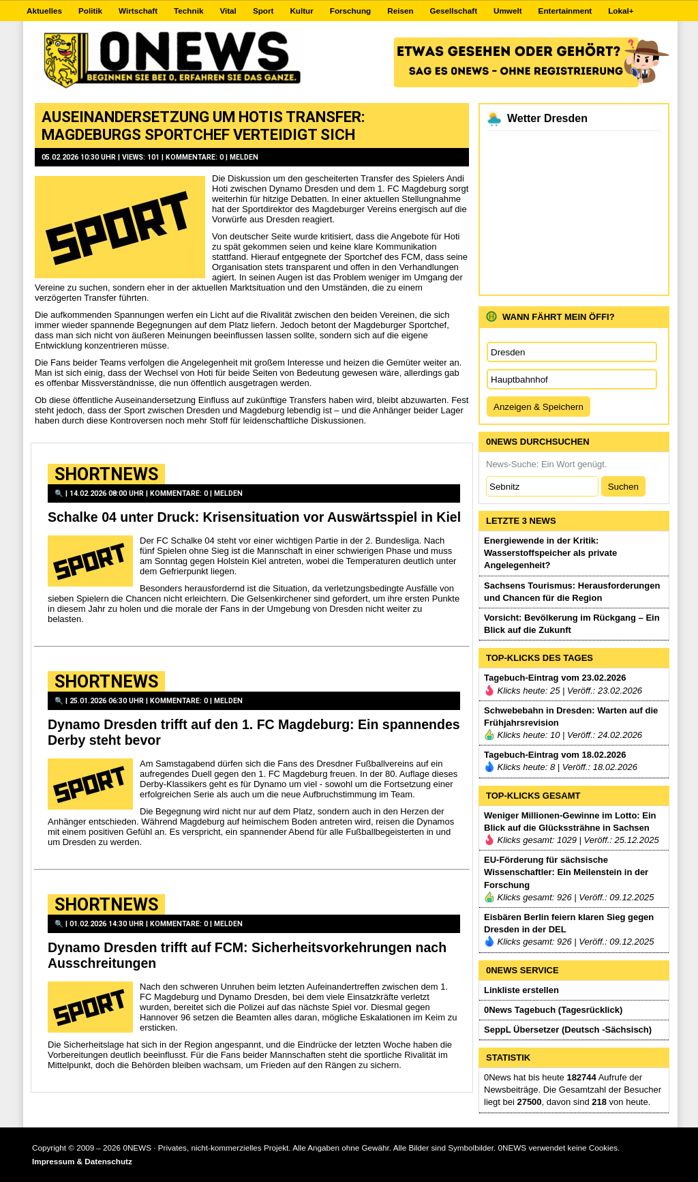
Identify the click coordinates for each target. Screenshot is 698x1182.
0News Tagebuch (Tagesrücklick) (553, 1010)
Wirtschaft (138, 10)
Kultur (301, 10)
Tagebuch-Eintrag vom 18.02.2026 (555, 755)
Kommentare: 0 (196, 157)
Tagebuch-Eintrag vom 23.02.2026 (555, 678)
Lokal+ (620, 10)
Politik (90, 10)
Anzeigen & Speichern (538, 407)
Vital (227, 10)
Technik (188, 10)
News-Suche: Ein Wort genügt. (546, 464)
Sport (263, 10)
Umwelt (508, 10)
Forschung (350, 10)
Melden (244, 157)
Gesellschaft (454, 10)
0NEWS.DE (168, 60)
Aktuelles (44, 10)
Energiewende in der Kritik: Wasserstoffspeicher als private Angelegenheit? (550, 552)
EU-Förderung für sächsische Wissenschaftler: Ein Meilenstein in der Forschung (566, 872)
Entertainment (565, 10)
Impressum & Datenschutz (82, 1161)
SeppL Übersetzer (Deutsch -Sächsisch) (568, 1029)
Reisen (400, 10)
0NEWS (137, 1147)
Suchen (623, 487)
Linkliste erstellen (521, 990)
